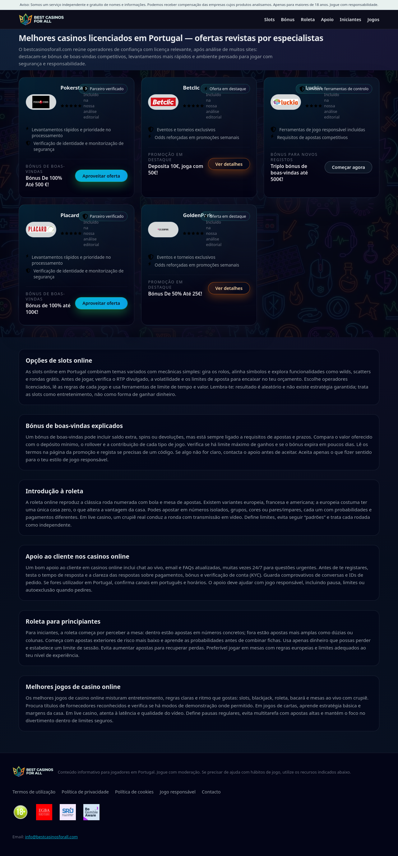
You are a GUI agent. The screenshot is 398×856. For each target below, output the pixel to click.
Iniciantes (350, 19)
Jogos (373, 19)
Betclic (191, 87)
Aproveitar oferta (101, 176)
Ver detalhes (229, 164)
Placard (70, 215)
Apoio (327, 19)
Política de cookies (134, 792)
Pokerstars (74, 87)
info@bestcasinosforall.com (51, 837)
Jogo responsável (178, 792)
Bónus (288, 19)
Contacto (211, 792)
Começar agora (348, 167)
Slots (269, 19)
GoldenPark (197, 215)
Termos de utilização (33, 792)
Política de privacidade (85, 792)
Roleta (308, 19)
